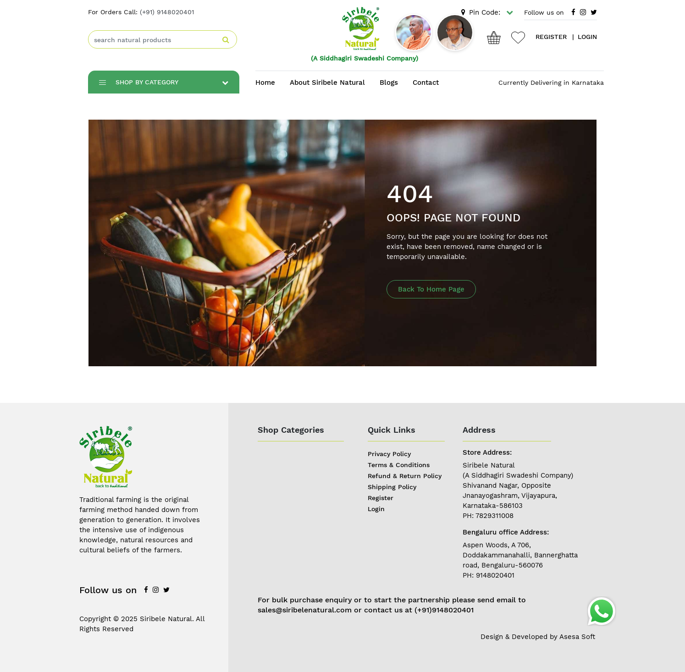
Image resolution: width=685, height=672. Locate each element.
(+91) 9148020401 (167, 12)
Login (376, 508)
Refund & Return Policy (405, 475)
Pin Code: (487, 12)
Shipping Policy (392, 486)
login (587, 36)
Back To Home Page (431, 289)
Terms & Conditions (399, 464)
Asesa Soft (577, 637)
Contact (426, 82)
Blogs (389, 82)
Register (380, 497)
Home (265, 82)
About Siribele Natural (327, 82)
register (551, 36)
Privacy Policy (389, 453)
